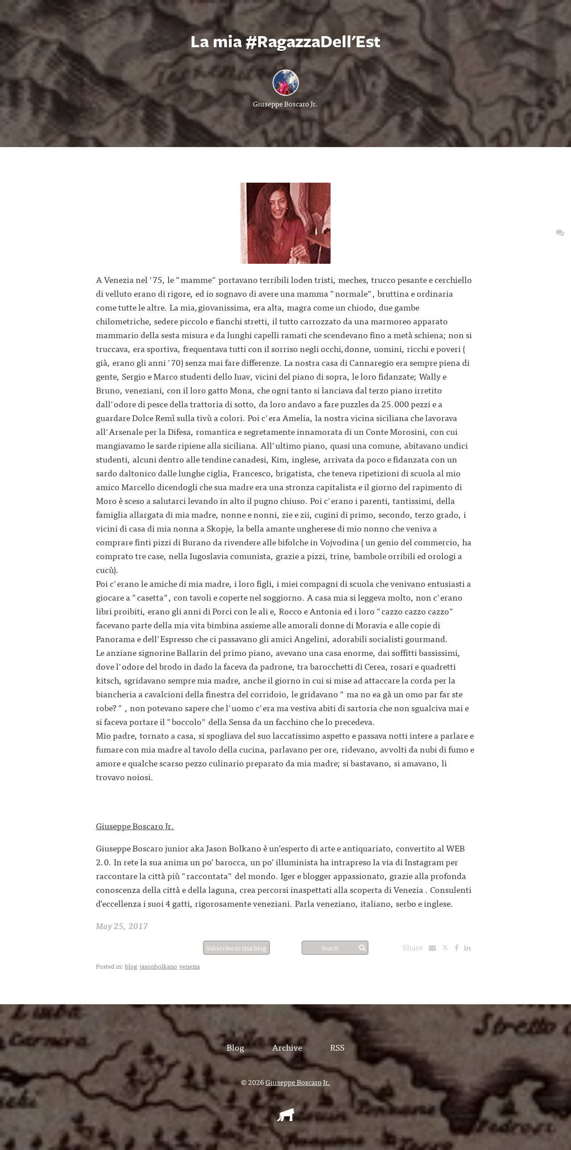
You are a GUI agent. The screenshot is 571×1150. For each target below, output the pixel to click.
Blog (235, 1047)
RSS (337, 1047)
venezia (189, 966)
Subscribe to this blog (236, 948)
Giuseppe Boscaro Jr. (285, 103)
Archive (287, 1047)
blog (131, 966)
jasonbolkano (158, 966)
